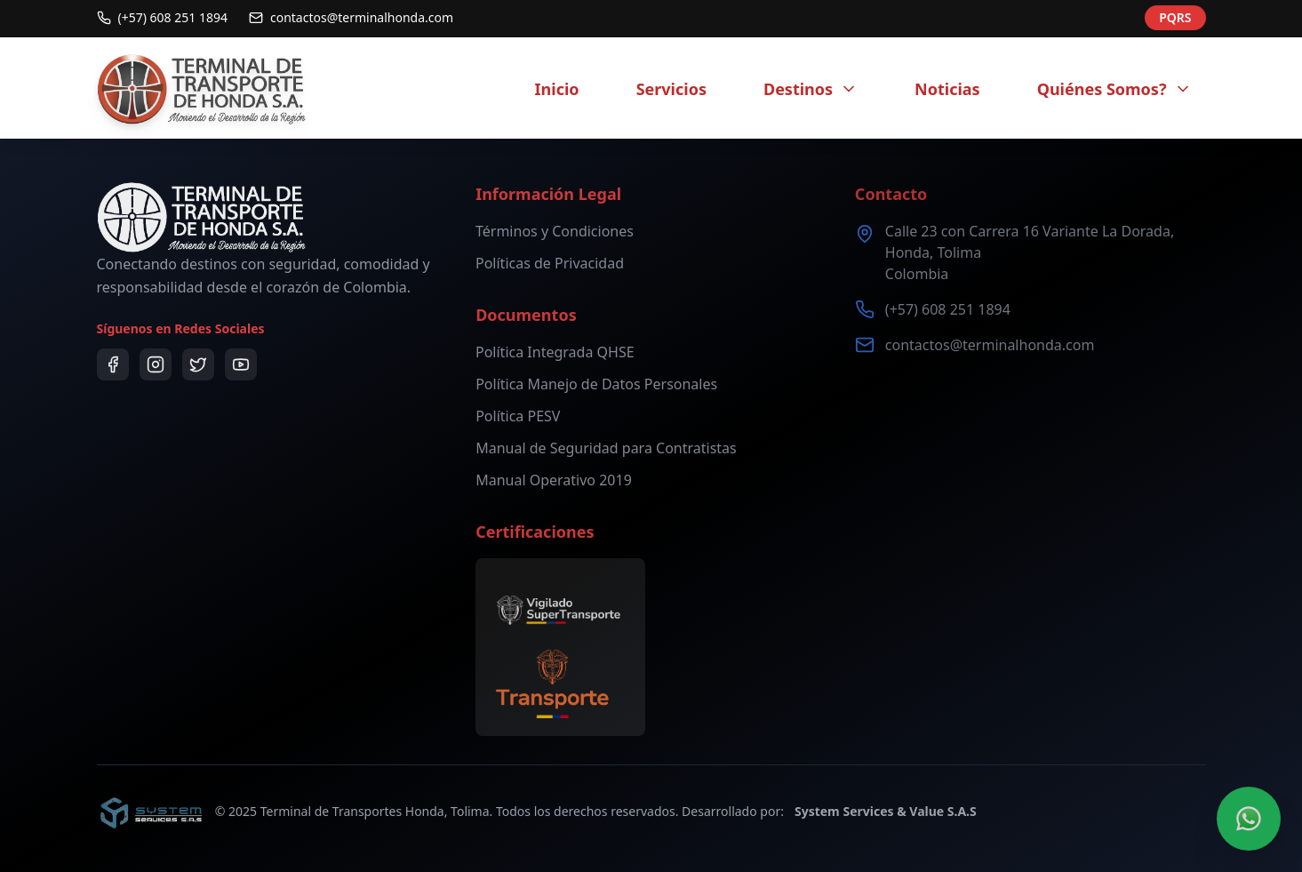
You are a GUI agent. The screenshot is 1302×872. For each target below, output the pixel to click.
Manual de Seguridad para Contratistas (606, 448)
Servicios (671, 89)
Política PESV (517, 416)
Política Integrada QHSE (555, 352)
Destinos (810, 89)
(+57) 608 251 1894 (947, 309)
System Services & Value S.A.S (886, 811)
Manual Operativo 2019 (553, 480)
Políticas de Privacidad (549, 263)
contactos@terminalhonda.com (990, 345)
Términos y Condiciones (554, 231)
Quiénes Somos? (1114, 89)
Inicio (557, 89)
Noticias (947, 89)
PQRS (1175, 13)
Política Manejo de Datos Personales (596, 384)
